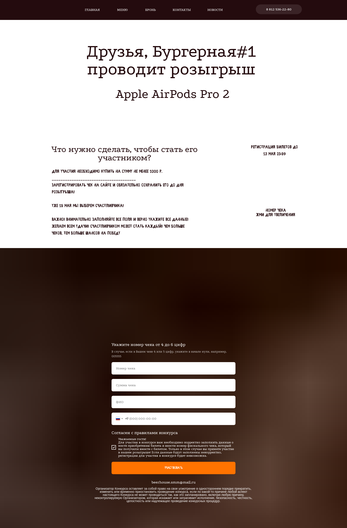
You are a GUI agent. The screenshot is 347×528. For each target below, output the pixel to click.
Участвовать (173, 468)
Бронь (150, 10)
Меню (122, 10)
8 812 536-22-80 (278, 9)
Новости (215, 10)
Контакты (182, 10)
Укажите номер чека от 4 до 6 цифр (148, 344)
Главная (92, 10)
